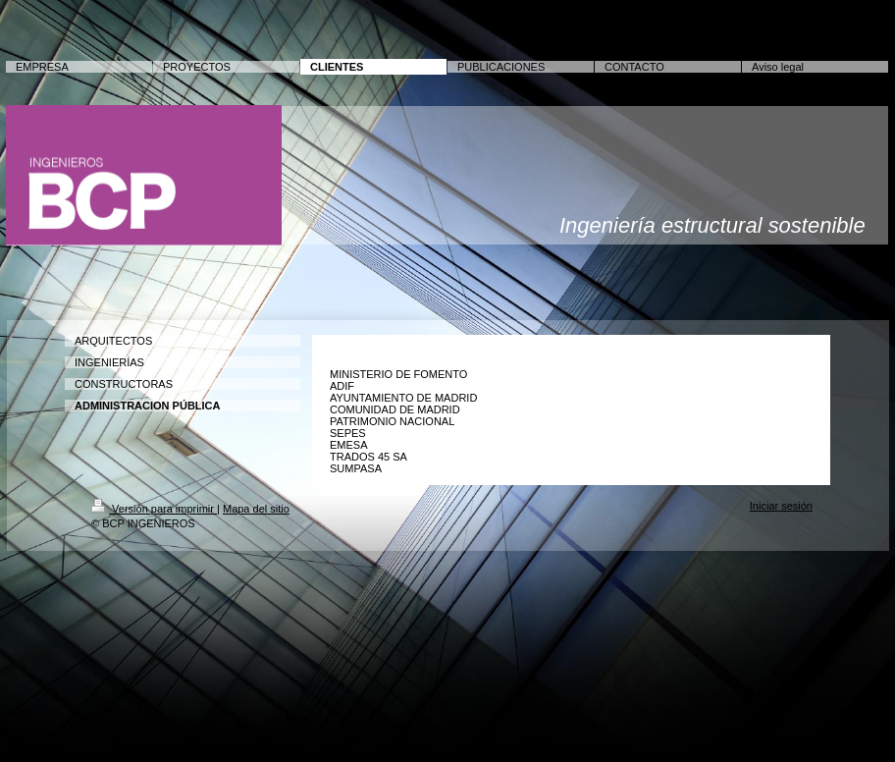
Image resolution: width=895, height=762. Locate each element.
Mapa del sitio (256, 509)
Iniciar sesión (781, 506)
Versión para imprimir (154, 509)
